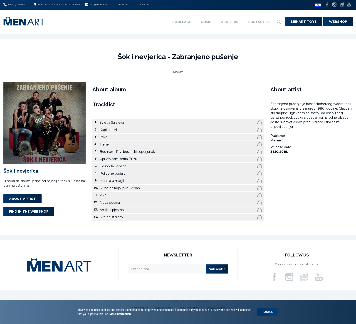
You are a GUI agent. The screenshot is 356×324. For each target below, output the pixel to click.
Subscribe (217, 269)
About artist (22, 199)
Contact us (144, 4)
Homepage (181, 22)
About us (123, 4)
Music (206, 22)
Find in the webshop (29, 211)
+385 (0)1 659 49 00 (15, 4)
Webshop (338, 22)
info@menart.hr (96, 4)
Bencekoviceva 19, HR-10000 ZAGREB (57, 4)
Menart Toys (304, 22)
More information (120, 314)
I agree (268, 312)
